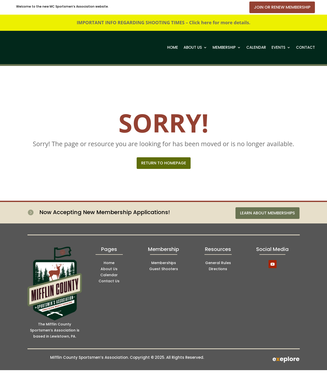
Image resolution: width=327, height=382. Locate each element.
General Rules (218, 262)
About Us (193, 47)
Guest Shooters (163, 268)
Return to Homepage (163, 163)
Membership (224, 47)
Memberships (163, 262)
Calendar (256, 47)
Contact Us (109, 281)
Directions (218, 268)
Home (172, 47)
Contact (305, 47)
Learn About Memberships (267, 213)
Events (278, 47)
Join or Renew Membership (282, 7)
